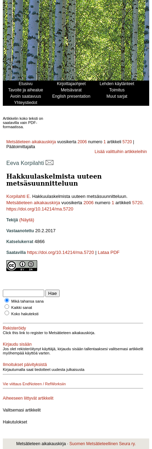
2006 (82, 141)
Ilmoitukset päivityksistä (25, 364)
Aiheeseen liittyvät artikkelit (28, 398)
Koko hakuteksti (25, 314)
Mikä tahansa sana (27, 301)
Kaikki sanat (21, 307)
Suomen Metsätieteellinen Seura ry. (103, 443)
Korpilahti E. (18, 196)
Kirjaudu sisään (17, 344)
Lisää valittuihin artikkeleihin (121, 151)
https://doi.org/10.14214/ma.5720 (39, 209)
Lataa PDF (108, 252)
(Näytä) (26, 219)
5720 (127, 141)
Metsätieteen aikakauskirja (31, 141)
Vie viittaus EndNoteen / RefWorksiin (34, 384)
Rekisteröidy (14, 328)
